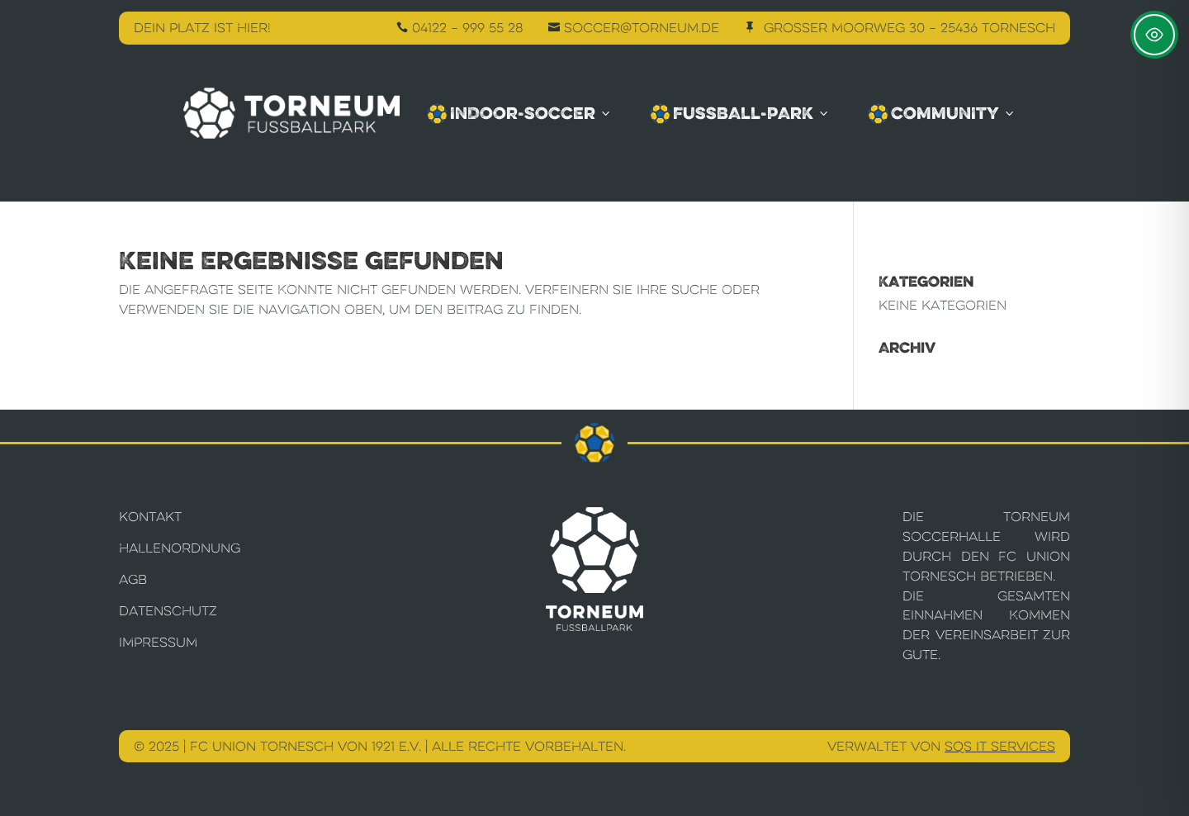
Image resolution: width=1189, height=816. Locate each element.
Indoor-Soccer (520, 113)
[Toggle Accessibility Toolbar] (1154, 34)
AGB (133, 579)
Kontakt (150, 516)
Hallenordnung (179, 548)
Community (942, 113)
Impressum (158, 642)
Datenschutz (168, 611)
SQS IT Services (1000, 746)
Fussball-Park (740, 113)
